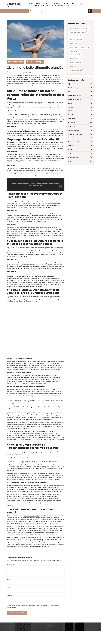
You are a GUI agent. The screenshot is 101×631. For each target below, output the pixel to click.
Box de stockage (73, 88)
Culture (70, 107)
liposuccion (10, 433)
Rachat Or (71, 138)
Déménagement (73, 111)
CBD (69, 92)
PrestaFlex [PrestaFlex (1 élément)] (75, 59)
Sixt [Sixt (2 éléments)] (73, 66)
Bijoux (70, 84)
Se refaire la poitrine (74, 142)
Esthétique (71, 122)
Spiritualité (71, 146)
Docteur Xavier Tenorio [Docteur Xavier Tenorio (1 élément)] (79, 32)
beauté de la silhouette (31, 516)
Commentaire (11, 606)
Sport (70, 149)
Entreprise (71, 119)
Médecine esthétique (34, 62)
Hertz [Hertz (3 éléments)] (74, 43)
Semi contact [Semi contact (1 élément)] (76, 63)
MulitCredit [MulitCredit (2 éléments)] (75, 55)
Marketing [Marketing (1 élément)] (75, 51)
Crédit (70, 103)
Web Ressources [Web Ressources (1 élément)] (77, 70)
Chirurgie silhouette (74, 99)
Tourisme (71, 153)
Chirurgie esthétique (15, 62)
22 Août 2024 (27, 72)
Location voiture (73, 130)
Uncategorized (73, 157)
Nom (9, 621)
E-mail (9, 629)
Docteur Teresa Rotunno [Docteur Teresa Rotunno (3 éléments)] (80, 28)
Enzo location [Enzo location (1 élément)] (76, 40)
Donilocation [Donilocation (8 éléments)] (76, 36)
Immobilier (71, 126)
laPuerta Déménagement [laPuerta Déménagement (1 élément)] (80, 47)
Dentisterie (71, 115)
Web (69, 161)
